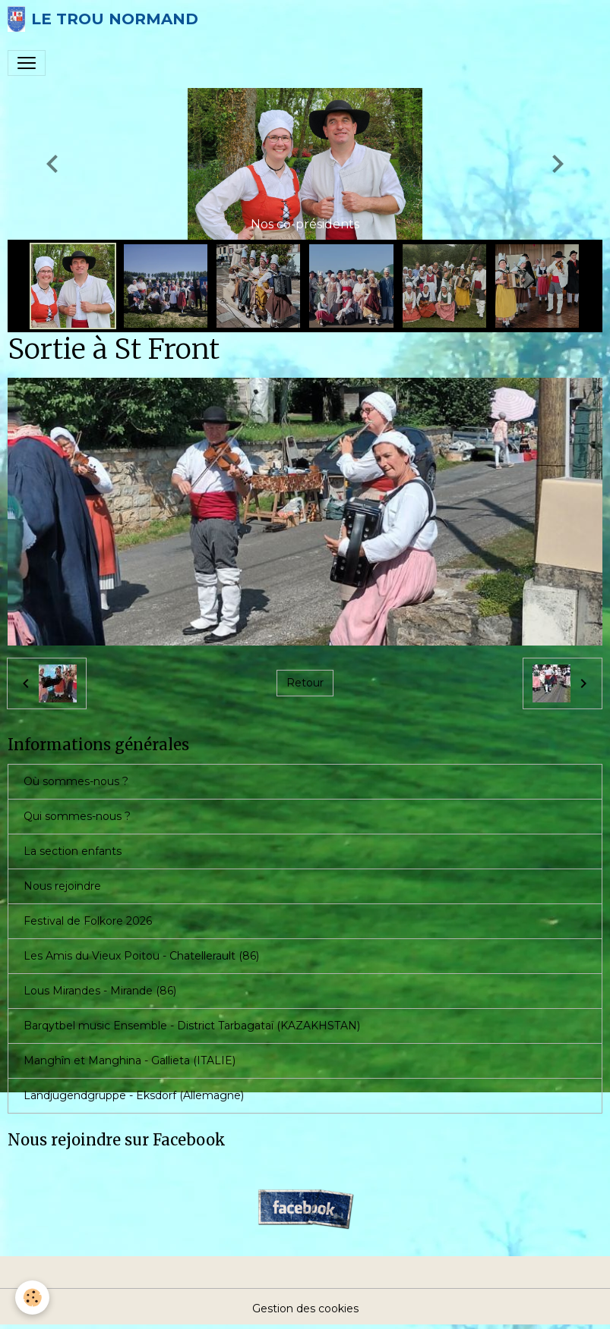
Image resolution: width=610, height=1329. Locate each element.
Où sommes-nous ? (76, 781)
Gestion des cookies (305, 1308)
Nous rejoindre (62, 886)
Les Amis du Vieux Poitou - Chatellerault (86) (141, 956)
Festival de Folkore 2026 (88, 921)
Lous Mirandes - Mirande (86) (100, 991)
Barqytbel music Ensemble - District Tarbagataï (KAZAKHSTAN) (192, 1025)
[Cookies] (32, 1297)
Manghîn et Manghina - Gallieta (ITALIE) (129, 1060)
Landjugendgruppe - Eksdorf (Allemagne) (134, 1095)
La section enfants (73, 851)
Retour (305, 683)
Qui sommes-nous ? (77, 816)
